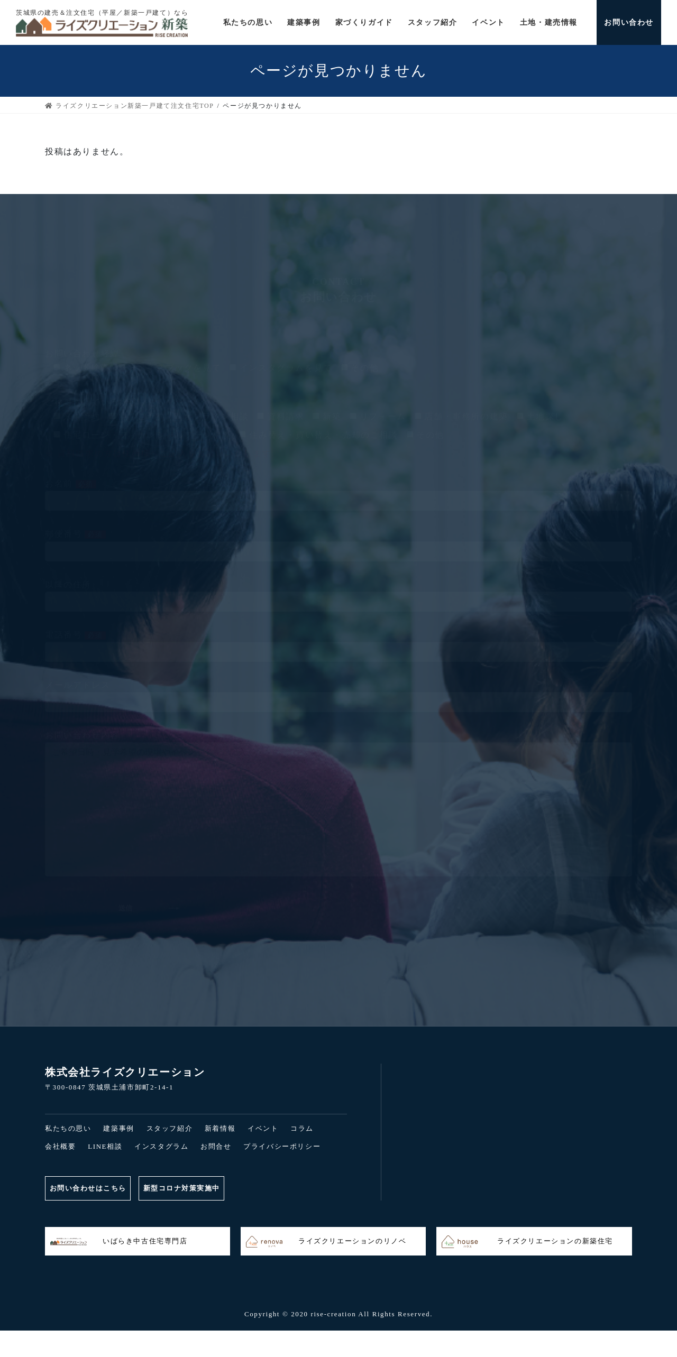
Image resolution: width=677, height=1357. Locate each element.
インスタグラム (161, 1146)
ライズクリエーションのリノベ (326, 1242)
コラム (302, 1128)
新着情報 (220, 1128)
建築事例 (118, 1128)
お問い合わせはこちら (89, 1188)
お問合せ (215, 1146)
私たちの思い (68, 1128)
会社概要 (60, 1146)
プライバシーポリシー (282, 1146)
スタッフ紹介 (170, 1128)
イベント (263, 1128)
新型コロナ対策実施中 (188, 1188)
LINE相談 (105, 1146)
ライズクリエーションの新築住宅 (527, 1241)
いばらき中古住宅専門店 (119, 1242)
